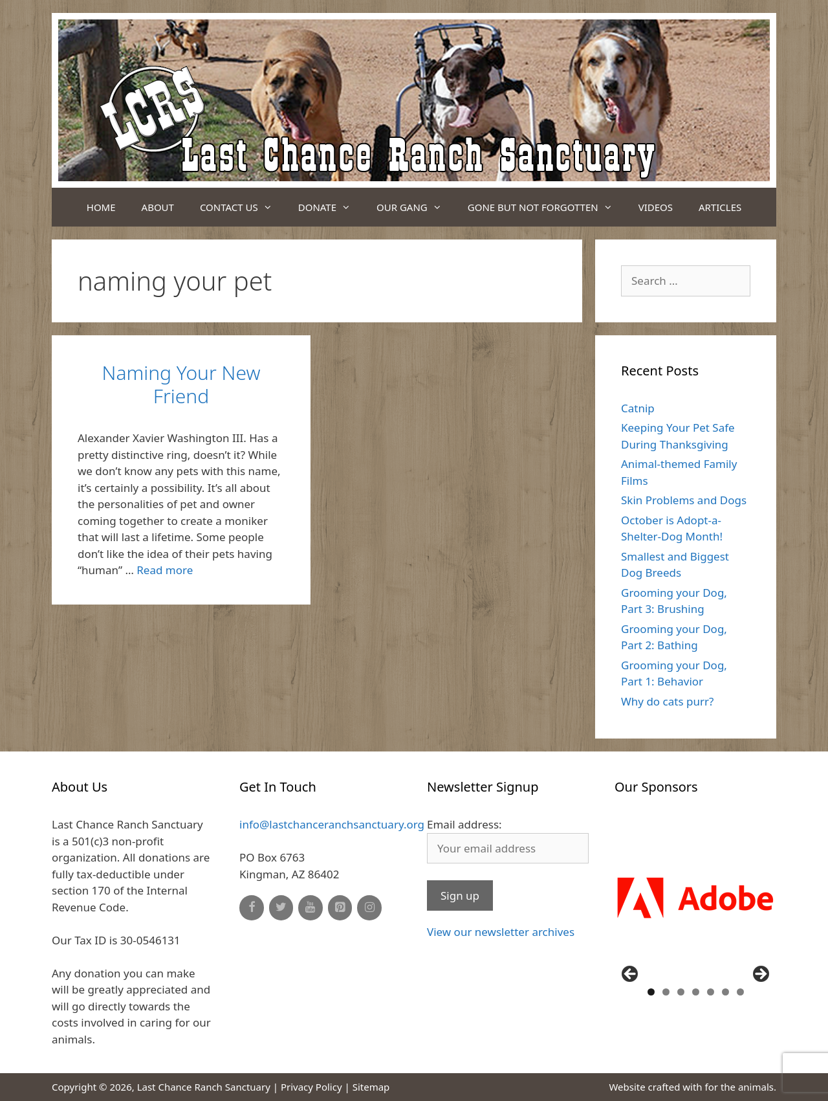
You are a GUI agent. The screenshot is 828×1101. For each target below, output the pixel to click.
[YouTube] (310, 907)
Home (101, 207)
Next (760, 974)
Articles (720, 207)
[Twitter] (281, 907)
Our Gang (415, 207)
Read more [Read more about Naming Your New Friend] (164, 569)
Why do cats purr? (667, 701)
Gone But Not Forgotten (547, 207)
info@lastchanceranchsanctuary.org (331, 824)
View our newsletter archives (500, 931)
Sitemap (371, 1086)
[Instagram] (369, 907)
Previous (630, 974)
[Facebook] (251, 907)
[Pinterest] (340, 907)
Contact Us (242, 207)
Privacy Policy (311, 1086)
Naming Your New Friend (181, 384)
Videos (655, 207)
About (158, 207)
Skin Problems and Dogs (683, 500)
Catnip (638, 408)
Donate (331, 207)
